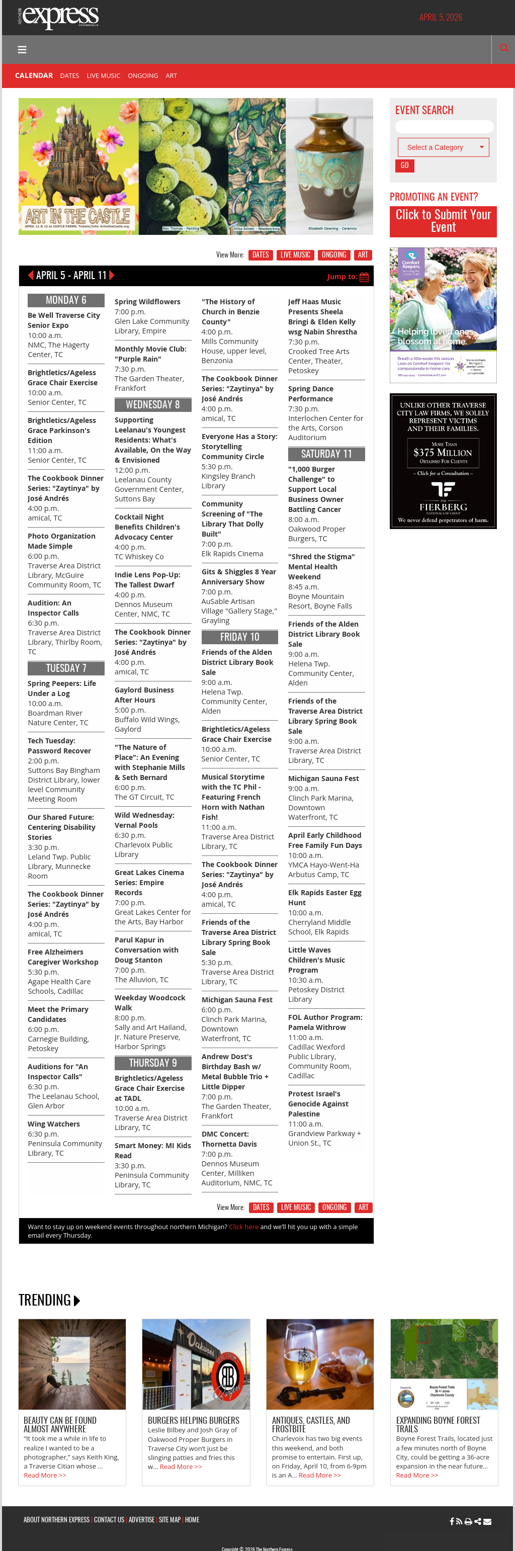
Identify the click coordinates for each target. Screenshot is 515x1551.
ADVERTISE (141, 1497)
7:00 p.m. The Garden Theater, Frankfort (235, 1067)
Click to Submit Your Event (443, 221)
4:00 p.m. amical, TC (66, 492)
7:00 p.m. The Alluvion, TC (147, 944)
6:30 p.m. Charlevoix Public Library (145, 822)
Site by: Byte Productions (257, 1537)
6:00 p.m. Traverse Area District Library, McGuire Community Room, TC (63, 553)
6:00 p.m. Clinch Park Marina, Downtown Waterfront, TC (239, 1001)
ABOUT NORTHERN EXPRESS (57, 1497)
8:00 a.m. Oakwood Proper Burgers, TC (316, 498)
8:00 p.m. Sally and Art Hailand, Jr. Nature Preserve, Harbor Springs (150, 1005)
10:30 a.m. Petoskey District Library (316, 959)
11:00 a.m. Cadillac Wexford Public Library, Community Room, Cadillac (326, 1025)
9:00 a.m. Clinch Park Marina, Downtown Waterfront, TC (326, 786)
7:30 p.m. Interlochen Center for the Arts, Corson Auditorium (324, 409)
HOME (192, 1497)
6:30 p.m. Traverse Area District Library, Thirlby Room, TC (64, 619)
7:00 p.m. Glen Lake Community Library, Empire (151, 315)
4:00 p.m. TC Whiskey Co (147, 531)
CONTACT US (109, 1497)
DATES (69, 75)
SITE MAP (170, 1497)
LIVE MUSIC (103, 75)
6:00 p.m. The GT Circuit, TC (150, 761)
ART (172, 75)
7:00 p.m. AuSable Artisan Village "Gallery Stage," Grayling (239, 588)
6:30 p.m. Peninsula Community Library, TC (64, 1121)
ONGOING (143, 75)
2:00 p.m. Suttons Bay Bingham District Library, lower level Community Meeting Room (63, 759)
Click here (243, 1205)
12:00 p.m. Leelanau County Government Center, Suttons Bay (153, 455)
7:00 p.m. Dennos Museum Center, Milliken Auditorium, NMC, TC (236, 1138)
